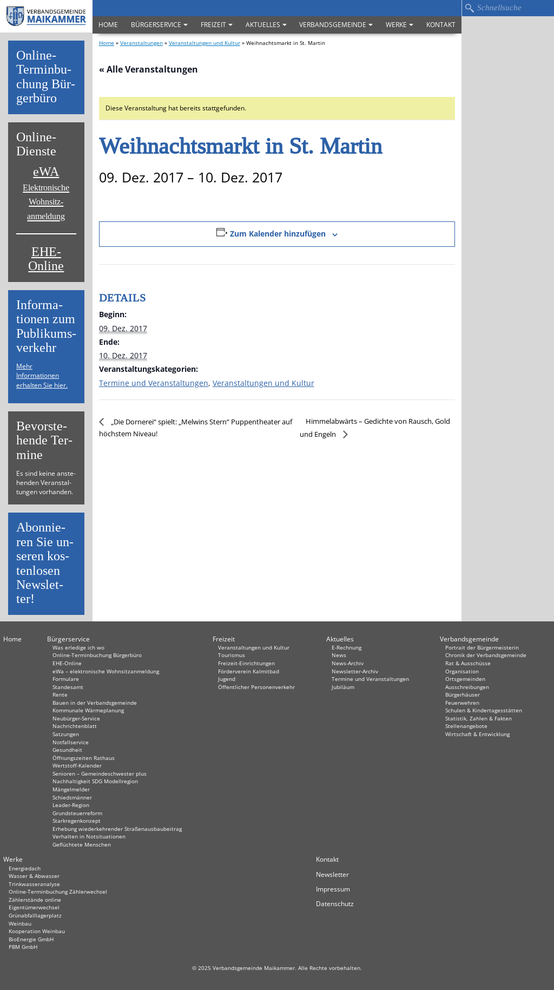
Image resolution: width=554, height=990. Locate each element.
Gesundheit (67, 749)
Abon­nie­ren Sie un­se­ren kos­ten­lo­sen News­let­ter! (45, 563)
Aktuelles (266, 24)
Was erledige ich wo (78, 647)
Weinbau (20, 923)
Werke (399, 24)
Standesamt (67, 687)
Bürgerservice (159, 24)
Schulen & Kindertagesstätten (483, 710)
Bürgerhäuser (462, 694)
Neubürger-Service (76, 718)
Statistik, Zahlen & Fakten (478, 718)
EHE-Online (46, 259)
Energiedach (25, 868)
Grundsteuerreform (77, 813)
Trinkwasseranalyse (34, 884)
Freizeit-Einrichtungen (246, 663)
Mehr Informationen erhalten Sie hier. (42, 375)
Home (108, 24)
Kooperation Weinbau (37, 931)
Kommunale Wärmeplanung (88, 710)
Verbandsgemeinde (336, 24)
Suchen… (469, 8)
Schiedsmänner (72, 797)
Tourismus (231, 655)
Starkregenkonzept (76, 820)
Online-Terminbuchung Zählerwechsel (58, 891)
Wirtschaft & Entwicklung (477, 734)
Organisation (462, 671)
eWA (46, 193)
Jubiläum (343, 687)
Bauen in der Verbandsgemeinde (94, 702)
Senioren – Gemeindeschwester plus (99, 773)
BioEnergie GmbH (31, 939)
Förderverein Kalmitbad (248, 671)
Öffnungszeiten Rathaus (83, 758)
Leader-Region (70, 805)
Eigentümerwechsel (34, 907)
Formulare (65, 679)
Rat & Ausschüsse (468, 663)
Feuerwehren (462, 702)
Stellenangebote (466, 726)
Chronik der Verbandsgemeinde (485, 655)
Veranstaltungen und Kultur (204, 43)
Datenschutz (335, 903)
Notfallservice (70, 742)
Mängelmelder (71, 789)
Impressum (333, 889)
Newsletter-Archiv (355, 671)
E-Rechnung (346, 647)
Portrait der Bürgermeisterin (482, 647)
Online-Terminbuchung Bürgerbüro (97, 655)
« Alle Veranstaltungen (148, 69)
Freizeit (217, 24)
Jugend (226, 679)
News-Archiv (348, 663)
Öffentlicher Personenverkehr (256, 687)
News (339, 655)
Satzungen (65, 734)
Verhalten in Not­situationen (89, 836)
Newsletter (332, 874)
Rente (60, 694)
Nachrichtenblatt (74, 726)
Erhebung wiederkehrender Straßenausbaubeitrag (117, 828)
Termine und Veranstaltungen (153, 383)
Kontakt (441, 24)
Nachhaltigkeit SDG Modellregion (95, 781)
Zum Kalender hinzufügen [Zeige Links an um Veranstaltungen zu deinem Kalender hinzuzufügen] (278, 233)
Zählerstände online (35, 899)
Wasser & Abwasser (34, 876)
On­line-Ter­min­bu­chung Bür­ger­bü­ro (45, 77)
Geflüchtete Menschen (81, 844)
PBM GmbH (23, 946)
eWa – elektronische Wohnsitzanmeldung (105, 671)
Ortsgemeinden (465, 679)
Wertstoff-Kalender (77, 765)
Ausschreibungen (467, 687)
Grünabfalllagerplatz (35, 915)
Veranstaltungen (141, 43)
